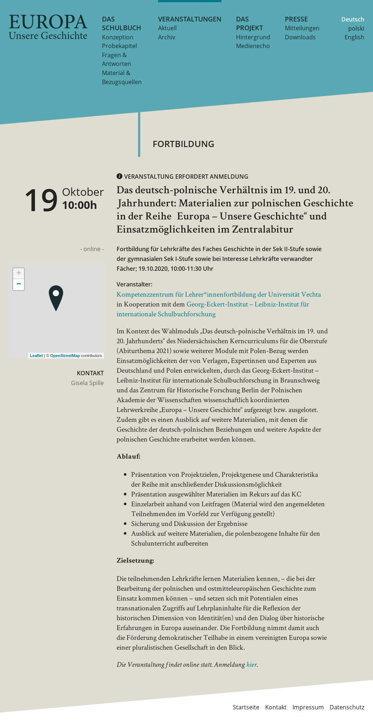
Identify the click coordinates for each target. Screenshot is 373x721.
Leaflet (36, 355)
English (354, 37)
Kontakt (276, 707)
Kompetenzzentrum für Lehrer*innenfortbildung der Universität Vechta (219, 294)
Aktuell (167, 28)
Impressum (308, 707)
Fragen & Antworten (116, 59)
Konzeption (117, 37)
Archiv (166, 37)
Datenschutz (347, 707)
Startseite (246, 707)
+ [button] (18, 273)
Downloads (300, 37)
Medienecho (253, 46)
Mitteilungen (302, 28)
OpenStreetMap (65, 355)
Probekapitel (119, 46)
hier (251, 665)
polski (356, 28)
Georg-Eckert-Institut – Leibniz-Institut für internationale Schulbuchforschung (213, 308)
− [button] (18, 284)
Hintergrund (253, 37)
